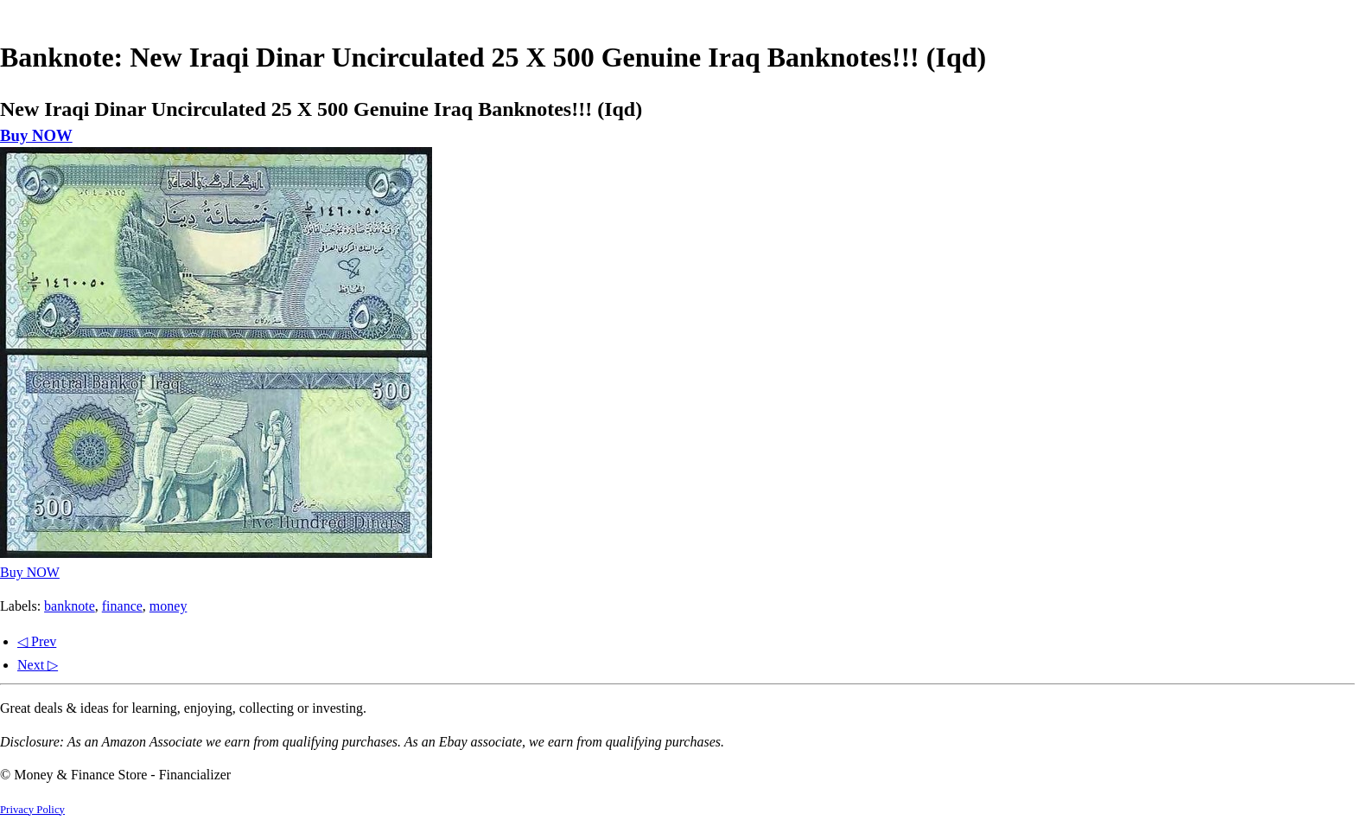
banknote (69, 606)
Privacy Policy (32, 810)
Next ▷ (37, 664)
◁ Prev (36, 641)
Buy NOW (36, 135)
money (168, 606)
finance (122, 606)
